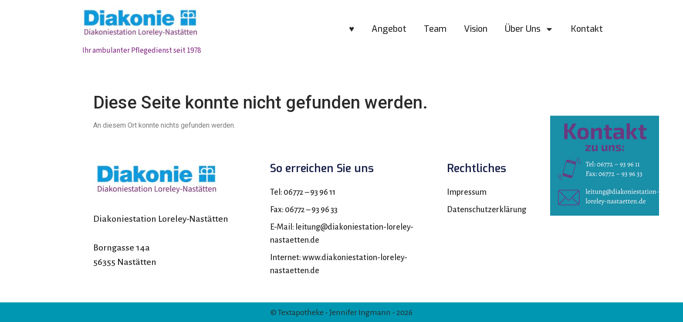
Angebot (389, 29)
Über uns (529, 29)
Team (435, 29)
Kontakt (587, 29)
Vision (475, 29)
